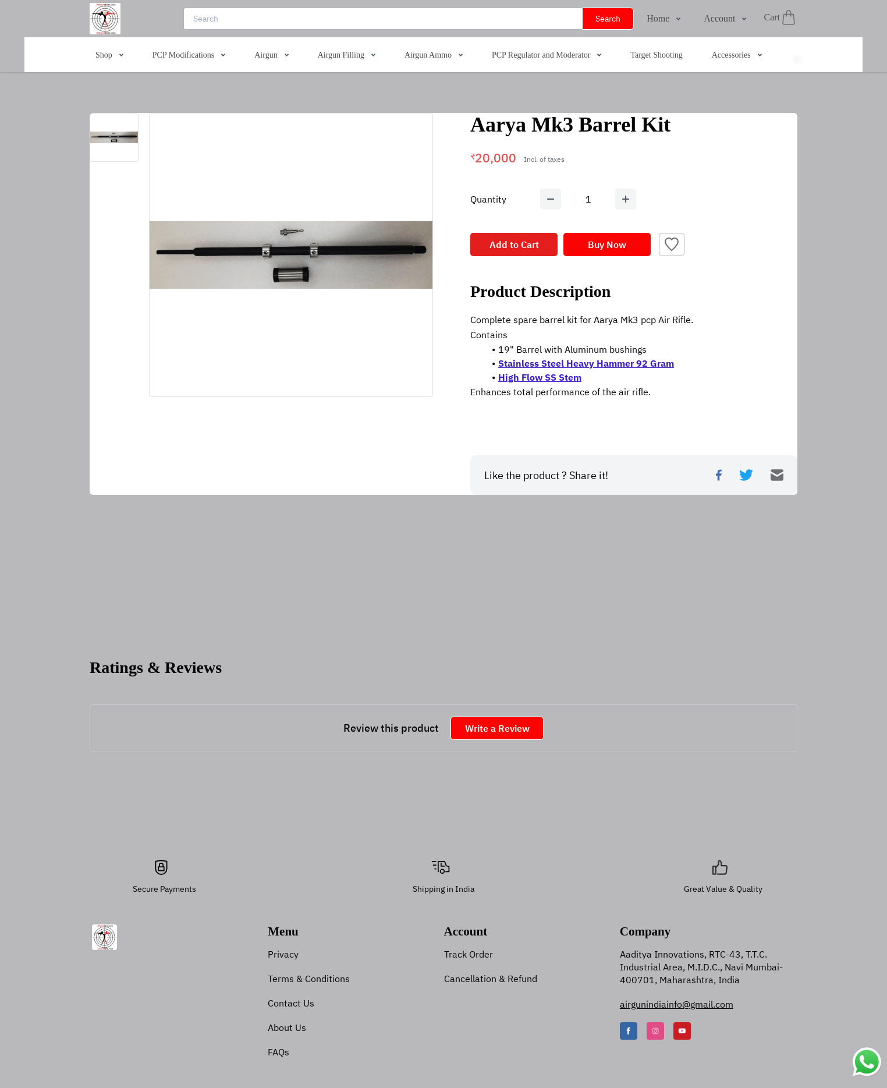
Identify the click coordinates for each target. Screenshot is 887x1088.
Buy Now (607, 244)
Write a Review (497, 728)
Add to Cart (514, 244)
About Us (287, 1027)
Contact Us (291, 1003)
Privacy (283, 954)
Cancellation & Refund (490, 978)
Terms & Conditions (309, 978)
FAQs (278, 1052)
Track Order (468, 954)
